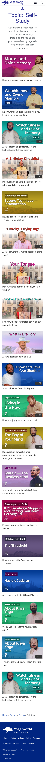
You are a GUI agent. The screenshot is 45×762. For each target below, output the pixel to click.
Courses (7, 743)
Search (31, 743)
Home (5, 715)
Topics (22, 715)
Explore (13, 715)
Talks (28, 738)
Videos (21, 738)
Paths (13, 738)
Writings (36, 738)
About (23, 743)
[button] (35, 2)
